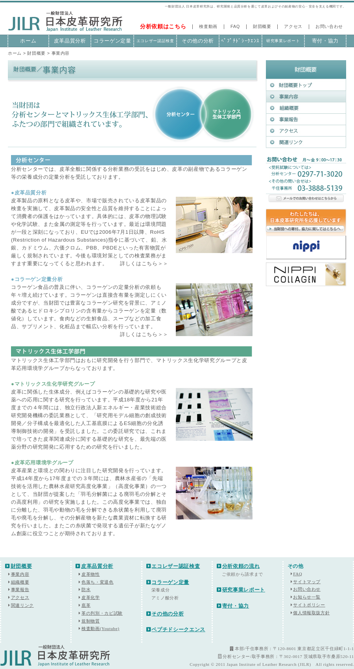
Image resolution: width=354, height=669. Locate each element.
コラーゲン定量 (112, 41)
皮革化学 (90, 597)
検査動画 (208, 26)
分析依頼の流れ (238, 566)
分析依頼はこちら (163, 26)
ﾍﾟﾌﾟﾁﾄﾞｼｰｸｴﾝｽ (240, 41)
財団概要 (262, 26)
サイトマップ (307, 581)
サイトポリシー (309, 604)
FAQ (235, 26)
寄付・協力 (325, 41)
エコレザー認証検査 (155, 41)
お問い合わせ (329, 26)
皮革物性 (89, 574)
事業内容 (20, 574)
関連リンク (22, 605)
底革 (85, 605)
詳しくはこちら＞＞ (144, 263)
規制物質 (90, 621)
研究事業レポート (283, 41)
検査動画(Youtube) (100, 628)
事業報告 (20, 589)
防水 (85, 589)
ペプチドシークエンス (175, 629)
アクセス (293, 26)
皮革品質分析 (70, 41)
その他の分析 (198, 41)
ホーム (28, 41)
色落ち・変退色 (97, 582)
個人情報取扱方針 (311, 612)
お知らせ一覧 (307, 597)
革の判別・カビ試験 (102, 613)
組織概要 (20, 582)
